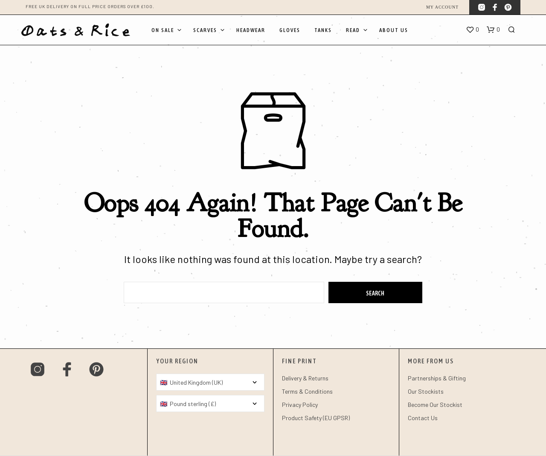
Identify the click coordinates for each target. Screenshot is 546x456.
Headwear (250, 30)
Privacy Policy (300, 404)
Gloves (289, 30)
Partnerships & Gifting (437, 378)
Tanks (323, 30)
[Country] (210, 382)
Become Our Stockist (435, 404)
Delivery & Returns (305, 378)
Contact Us (423, 417)
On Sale (162, 30)
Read (353, 30)
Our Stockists (426, 391)
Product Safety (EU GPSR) (316, 417)
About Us (393, 30)
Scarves (205, 30)
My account (442, 7)
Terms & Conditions (307, 391)
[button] (472, 30)
